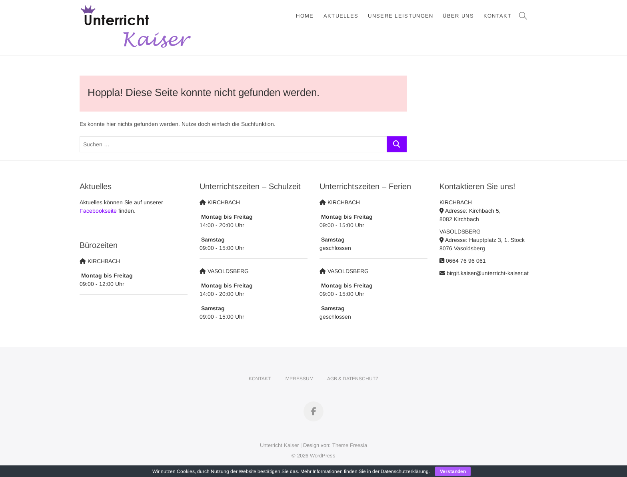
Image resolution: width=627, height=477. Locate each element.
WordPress (322, 456)
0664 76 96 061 (462, 260)
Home (305, 16)
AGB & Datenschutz (352, 378)
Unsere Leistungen (400, 16)
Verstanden (453, 471)
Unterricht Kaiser (279, 445)
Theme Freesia (349, 445)
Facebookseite (98, 211)
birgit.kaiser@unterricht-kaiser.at (484, 273)
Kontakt (497, 16)
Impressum (299, 378)
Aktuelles (341, 16)
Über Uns (458, 16)
